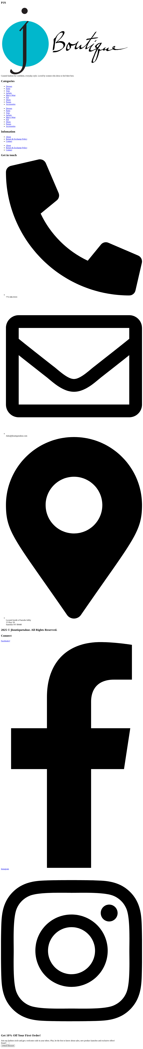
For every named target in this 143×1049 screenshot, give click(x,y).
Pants (8, 89)
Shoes (8, 100)
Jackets (9, 93)
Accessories (10, 104)
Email (3, 1043)
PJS (7, 97)
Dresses (9, 86)
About (8, 137)
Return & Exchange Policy (16, 139)
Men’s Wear (10, 95)
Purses (8, 102)
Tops (8, 91)
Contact (9, 141)
